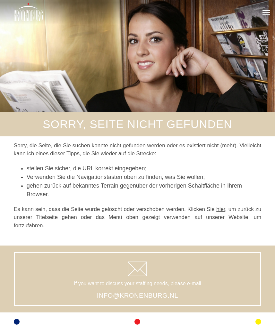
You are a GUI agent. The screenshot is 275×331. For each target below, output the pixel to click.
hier (220, 209)
